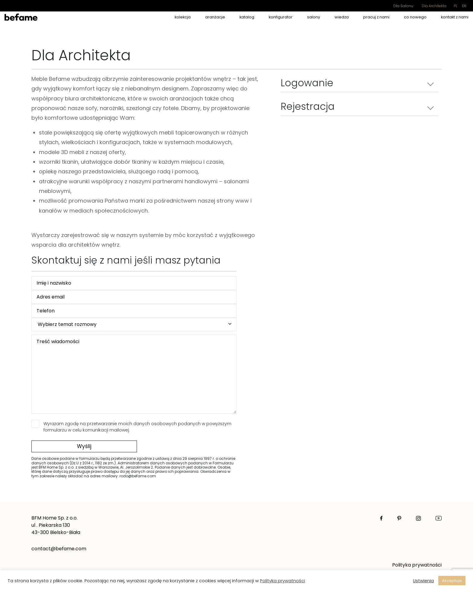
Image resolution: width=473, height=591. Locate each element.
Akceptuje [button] (452, 580)
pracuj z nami (376, 17)
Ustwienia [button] (423, 580)
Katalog (247, 17)
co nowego (415, 17)
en (464, 5)
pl (455, 5)
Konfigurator (281, 17)
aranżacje (215, 17)
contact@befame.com (58, 548)
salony (313, 17)
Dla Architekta (434, 5)
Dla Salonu (403, 5)
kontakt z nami (454, 17)
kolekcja (183, 17)
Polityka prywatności (417, 564)
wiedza (342, 17)
